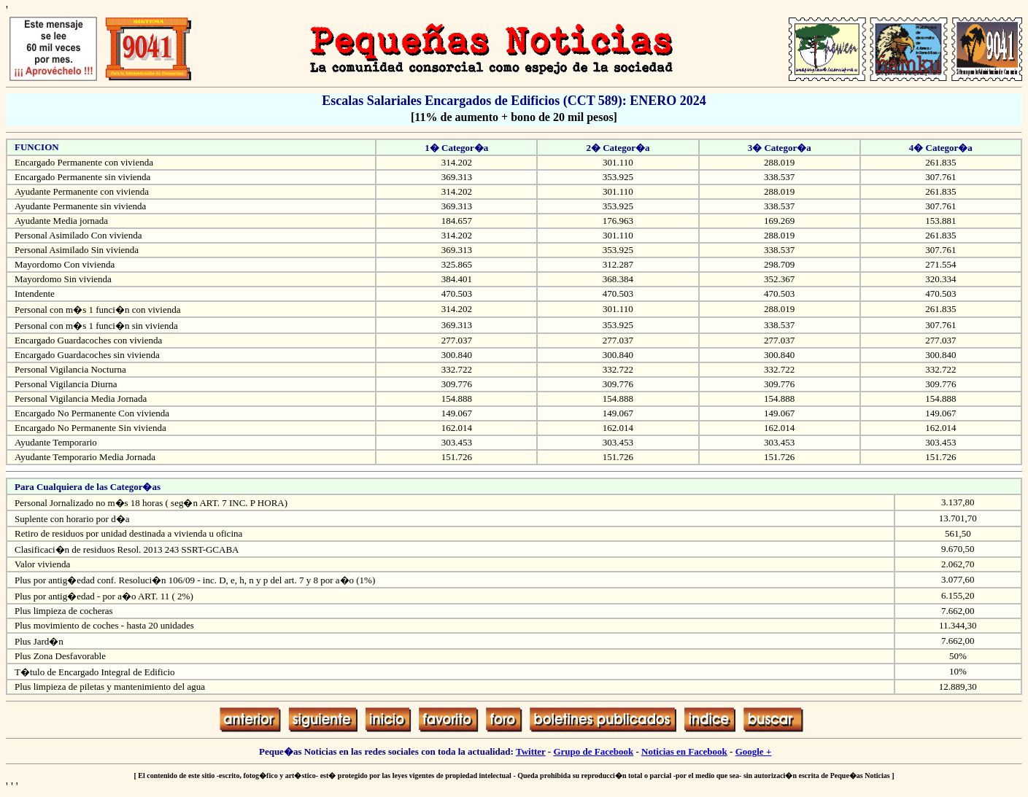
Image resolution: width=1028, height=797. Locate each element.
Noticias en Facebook (684, 751)
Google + (753, 751)
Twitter (531, 751)
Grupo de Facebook (593, 751)
